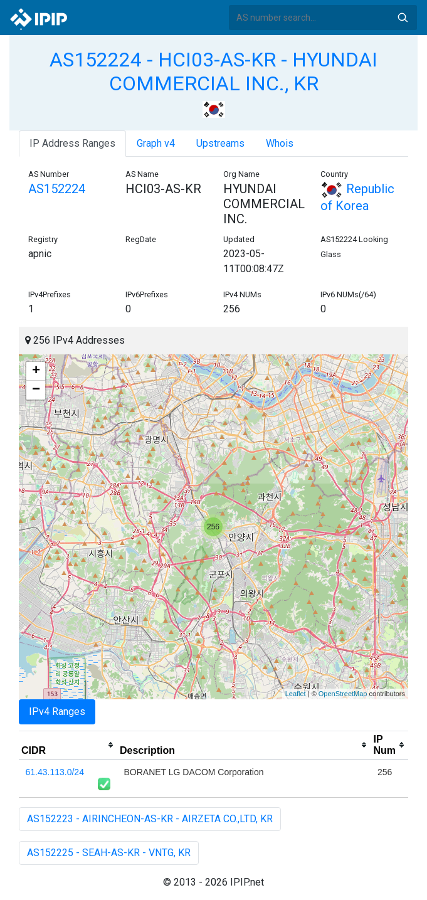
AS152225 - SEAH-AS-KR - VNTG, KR (109, 853)
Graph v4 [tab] (156, 143)
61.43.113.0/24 (55, 772)
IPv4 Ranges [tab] (57, 711)
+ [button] (36, 371)
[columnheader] (68, 745)
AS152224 (56, 188)
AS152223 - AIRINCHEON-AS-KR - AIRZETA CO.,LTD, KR (150, 819)
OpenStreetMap (343, 693)
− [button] (36, 390)
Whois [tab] (279, 143)
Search (402, 17)
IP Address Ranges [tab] (72, 143)
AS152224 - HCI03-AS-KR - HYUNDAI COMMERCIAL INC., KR (213, 71)
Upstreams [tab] (220, 143)
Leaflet (295, 693)
